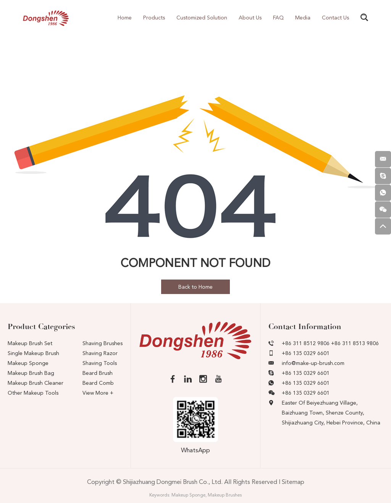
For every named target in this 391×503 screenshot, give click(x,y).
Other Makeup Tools (33, 393)
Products (154, 17)
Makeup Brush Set (30, 343)
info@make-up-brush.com (313, 363)
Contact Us (335, 17)
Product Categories (41, 326)
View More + (97, 393)
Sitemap (293, 481)
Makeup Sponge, (189, 495)
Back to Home (195, 287)
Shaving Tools (99, 363)
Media (302, 17)
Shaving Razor (100, 353)
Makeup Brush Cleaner (35, 383)
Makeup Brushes (225, 495)
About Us (250, 17)
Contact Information (304, 326)
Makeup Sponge (28, 363)
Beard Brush (97, 373)
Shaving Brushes (102, 343)
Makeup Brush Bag (31, 373)
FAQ (278, 17)
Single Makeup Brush (33, 353)
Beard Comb (98, 383)
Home (125, 17)
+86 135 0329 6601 (306, 373)
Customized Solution (201, 17)
